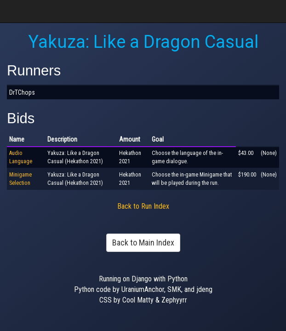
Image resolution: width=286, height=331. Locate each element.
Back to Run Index (143, 206)
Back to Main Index (143, 242)
